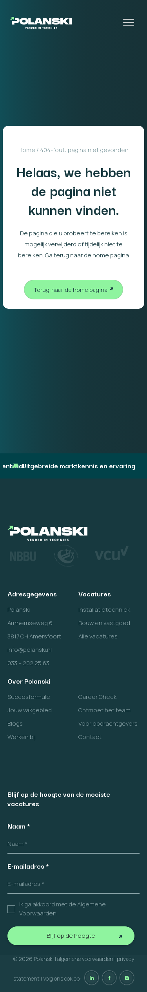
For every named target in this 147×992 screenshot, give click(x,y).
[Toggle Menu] (129, 22)
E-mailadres (28, 866)
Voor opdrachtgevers (108, 723)
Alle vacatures (98, 636)
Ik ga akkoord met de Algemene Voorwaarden (62, 908)
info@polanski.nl (29, 649)
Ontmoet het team (104, 710)
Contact (90, 737)
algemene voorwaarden (85, 959)
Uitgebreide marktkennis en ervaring (73, 465)
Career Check (97, 697)
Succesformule (28, 697)
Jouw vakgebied (29, 710)
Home (26, 150)
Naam (18, 826)
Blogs (15, 723)
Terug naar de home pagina (71, 289)
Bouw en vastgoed (104, 623)
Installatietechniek (104, 609)
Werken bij (21, 737)
